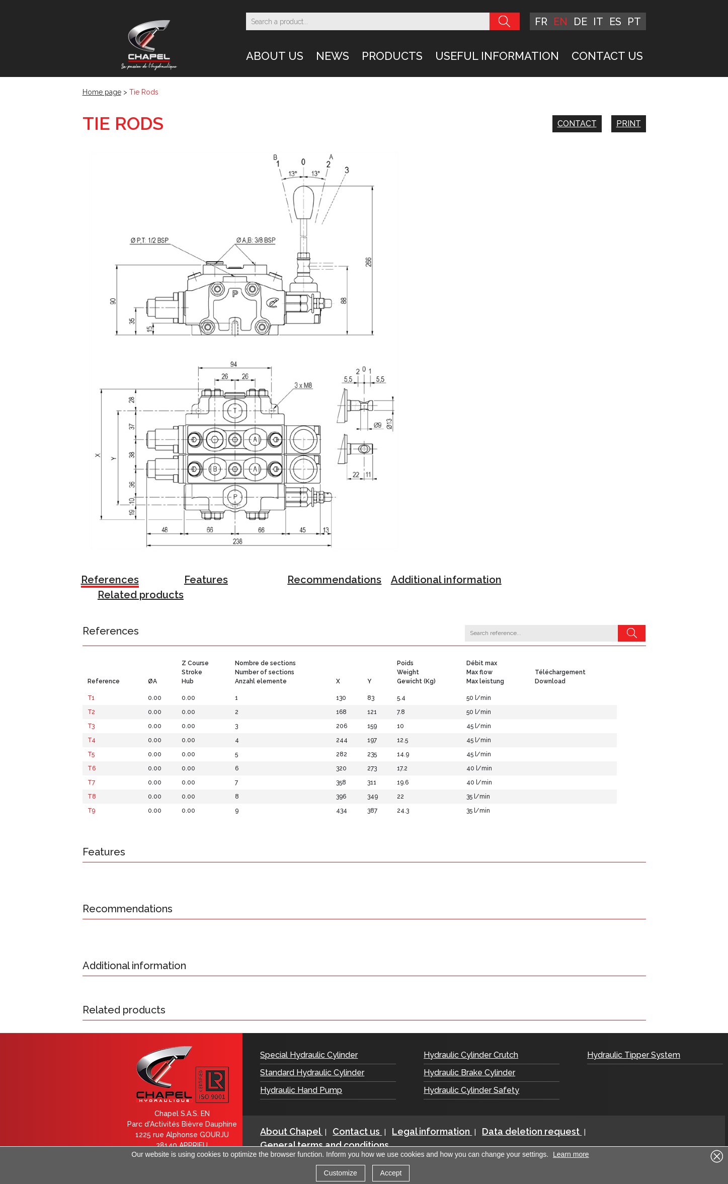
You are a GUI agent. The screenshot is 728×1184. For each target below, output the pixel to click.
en (560, 22)
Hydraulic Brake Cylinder (469, 1072)
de (580, 22)
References (110, 580)
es (615, 22)
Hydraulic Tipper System (633, 1055)
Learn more (571, 1154)
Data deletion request (532, 1131)
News (332, 55)
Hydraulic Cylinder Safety (471, 1090)
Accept (391, 1173)
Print (628, 123)
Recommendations (334, 580)
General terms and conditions (324, 1145)
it (598, 22)
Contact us (607, 55)
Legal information (432, 1131)
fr (541, 22)
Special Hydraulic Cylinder (309, 1055)
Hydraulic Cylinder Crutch (471, 1055)
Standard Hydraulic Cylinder (312, 1072)
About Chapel (291, 1131)
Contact (577, 123)
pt (634, 22)
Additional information (446, 580)
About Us (274, 55)
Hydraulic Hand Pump (301, 1090)
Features (206, 580)
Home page (102, 92)
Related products (141, 595)
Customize (340, 1173)
